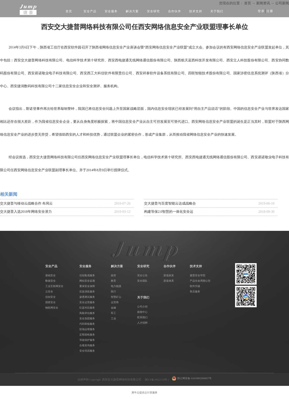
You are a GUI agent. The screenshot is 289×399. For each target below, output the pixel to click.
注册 (269, 11)
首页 (69, 11)
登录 (261, 11)
